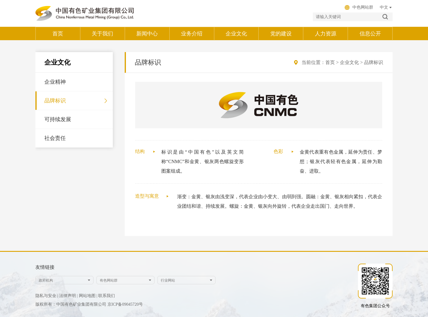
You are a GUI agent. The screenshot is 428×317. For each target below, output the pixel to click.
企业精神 (55, 82)
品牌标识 (55, 101)
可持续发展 (57, 119)
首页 (330, 62)
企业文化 (349, 62)
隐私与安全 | (46, 295)
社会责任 (55, 138)
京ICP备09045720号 (125, 304)
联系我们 (106, 295)
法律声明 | (68, 295)
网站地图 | (88, 295)
